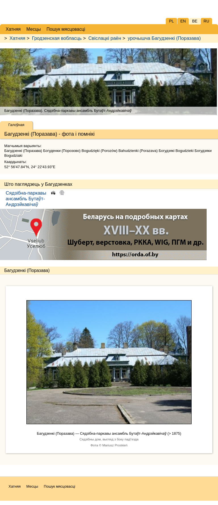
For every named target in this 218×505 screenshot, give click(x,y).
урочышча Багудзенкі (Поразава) (164, 38)
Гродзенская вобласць (56, 38)
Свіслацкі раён (104, 38)
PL (171, 21)
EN (183, 21)
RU (206, 21)
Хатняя (18, 38)
